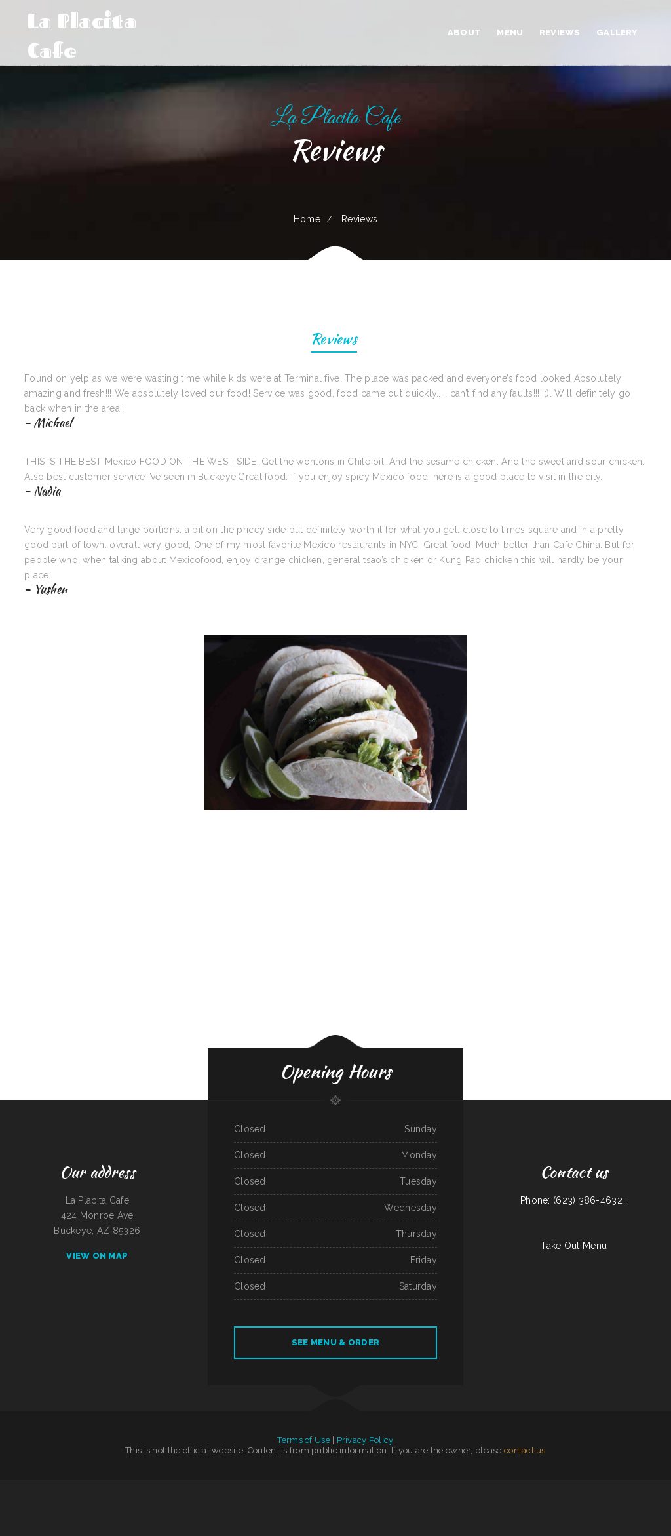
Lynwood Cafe (491, 1486)
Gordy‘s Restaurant (241, 1502)
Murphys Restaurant (172, 1486)
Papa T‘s (540, 1486)
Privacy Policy (365, 1440)
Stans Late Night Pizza (389, 1502)
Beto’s (387, 1486)
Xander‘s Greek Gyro (320, 1486)
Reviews (334, 340)
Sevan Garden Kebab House (220, 1502)
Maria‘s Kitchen (244, 1486)
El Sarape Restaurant (152, 1486)
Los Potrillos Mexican (629, 1486)
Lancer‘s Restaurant (207, 1486)
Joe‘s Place (292, 1502)
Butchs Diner (359, 1502)
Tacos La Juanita (345, 1502)
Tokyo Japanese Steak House (412, 1486)
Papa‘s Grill (45, 1486)
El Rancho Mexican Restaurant (607, 1486)
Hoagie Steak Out (137, 1502)
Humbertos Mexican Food (283, 1486)
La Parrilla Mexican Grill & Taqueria (344, 1486)
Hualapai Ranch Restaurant (488, 1502)
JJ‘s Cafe (379, 1486)
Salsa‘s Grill (5, 1486)
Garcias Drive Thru (303, 1486)
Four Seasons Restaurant (308, 1502)
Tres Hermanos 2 (258, 1502)
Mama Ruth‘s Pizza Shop (181, 1502)
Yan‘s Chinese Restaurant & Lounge (540, 1502)
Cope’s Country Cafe (189, 1486)
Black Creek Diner (552, 1486)
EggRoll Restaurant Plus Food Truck (127, 1486)
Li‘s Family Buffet (444, 1502)
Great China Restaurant (426, 1502)
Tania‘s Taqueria (528, 1486)
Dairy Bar (70, 1486)
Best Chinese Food (83, 1486)
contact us (525, 1450)
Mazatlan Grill (367, 1486)
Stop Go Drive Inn (200, 1502)
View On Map (97, 1256)
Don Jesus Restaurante (227, 1486)
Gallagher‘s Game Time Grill (158, 1502)
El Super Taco (58, 1486)
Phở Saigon (566, 1486)
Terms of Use (303, 1440)
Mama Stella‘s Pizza (662, 1486)
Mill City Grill (371, 1502)
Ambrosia (395, 1486)
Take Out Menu (574, 1245)
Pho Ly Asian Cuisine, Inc (101, 1486)
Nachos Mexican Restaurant (509, 1486)
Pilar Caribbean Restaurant (582, 1486)
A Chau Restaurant (407, 1502)
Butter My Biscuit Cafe (261, 1486)
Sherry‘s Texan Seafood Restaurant (440, 1486)
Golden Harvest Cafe (276, 1502)
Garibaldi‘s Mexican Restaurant (512, 1502)
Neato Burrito (646, 1486)
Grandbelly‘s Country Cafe (464, 1502)
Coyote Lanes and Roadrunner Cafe (469, 1486)
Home (307, 219)
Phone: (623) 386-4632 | (573, 1200)
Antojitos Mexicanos (328, 1502)
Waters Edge (123, 1502)
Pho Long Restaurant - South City (26, 1486)
